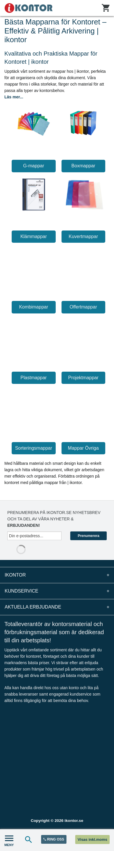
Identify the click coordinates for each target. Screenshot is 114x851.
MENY (9, 840)
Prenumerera (88, 536)
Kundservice (57, 591)
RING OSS (53, 839)
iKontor (57, 575)
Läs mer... (13, 97)
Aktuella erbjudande (57, 607)
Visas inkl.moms (92, 839)
